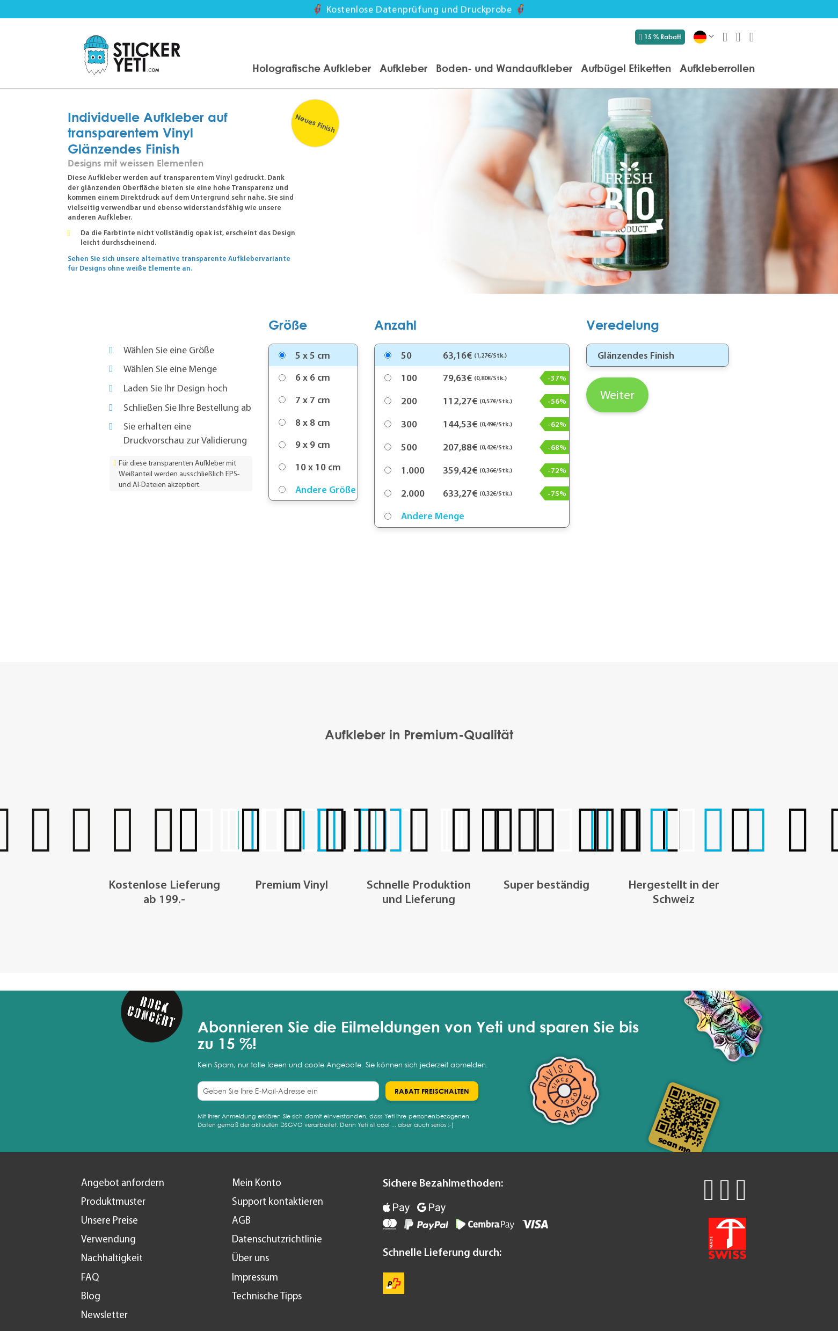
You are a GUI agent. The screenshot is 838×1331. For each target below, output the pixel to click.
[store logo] (132, 55)
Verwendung (108, 1239)
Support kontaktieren (277, 1201)
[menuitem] (311, 68)
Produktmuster (113, 1201)
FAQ (90, 1277)
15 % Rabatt (660, 37)
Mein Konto (256, 1182)
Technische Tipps (267, 1296)
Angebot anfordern (122, 1182)
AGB (241, 1220)
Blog (90, 1296)
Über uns (250, 1258)
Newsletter (104, 1314)
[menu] (473, 69)
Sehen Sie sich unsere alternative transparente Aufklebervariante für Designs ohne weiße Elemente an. (179, 263)
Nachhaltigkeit (112, 1258)
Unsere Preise (109, 1220)
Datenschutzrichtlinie (277, 1239)
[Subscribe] (431, 1091)
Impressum (255, 1277)
